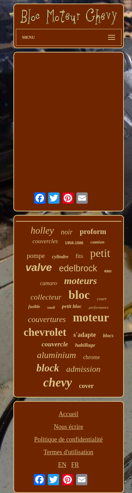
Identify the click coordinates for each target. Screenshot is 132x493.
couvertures (47, 319)
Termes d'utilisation (68, 452)
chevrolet (45, 332)
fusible (34, 306)
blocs (108, 335)
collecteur (46, 296)
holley (42, 230)
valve (38, 267)
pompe (36, 255)
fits (79, 256)
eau (108, 271)
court (101, 298)
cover (86, 385)
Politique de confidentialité (68, 439)
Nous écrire (68, 426)
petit (100, 253)
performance (98, 307)
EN (62, 464)
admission (83, 369)
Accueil (68, 414)
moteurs (80, 280)
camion (97, 242)
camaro (48, 283)
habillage (85, 345)
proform (93, 231)
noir (67, 232)
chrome (91, 357)
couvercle (55, 344)
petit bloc (72, 306)
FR (75, 464)
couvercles (45, 241)
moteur (91, 317)
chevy (57, 382)
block (48, 368)
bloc (79, 294)
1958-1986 (74, 243)
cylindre (60, 256)
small (51, 307)
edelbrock (78, 268)
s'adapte (85, 334)
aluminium (56, 355)
